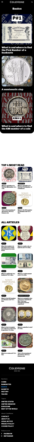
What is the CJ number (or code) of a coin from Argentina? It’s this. (8, 329)
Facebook (8, 434)
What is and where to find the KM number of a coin (17, 127)
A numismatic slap (12, 89)
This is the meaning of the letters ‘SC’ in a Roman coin (8, 211)
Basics (4, 183)
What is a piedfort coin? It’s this (25, 328)
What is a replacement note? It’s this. (25, 274)
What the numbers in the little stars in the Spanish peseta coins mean (8, 248)
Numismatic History (23, 295)
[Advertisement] (17, 143)
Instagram (8, 436)
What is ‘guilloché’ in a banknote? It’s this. (8, 274)
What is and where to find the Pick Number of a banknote (17, 50)
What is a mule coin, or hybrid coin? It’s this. (25, 246)
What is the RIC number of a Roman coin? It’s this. (25, 211)
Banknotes (21, 183)
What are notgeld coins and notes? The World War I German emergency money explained (25, 301)
